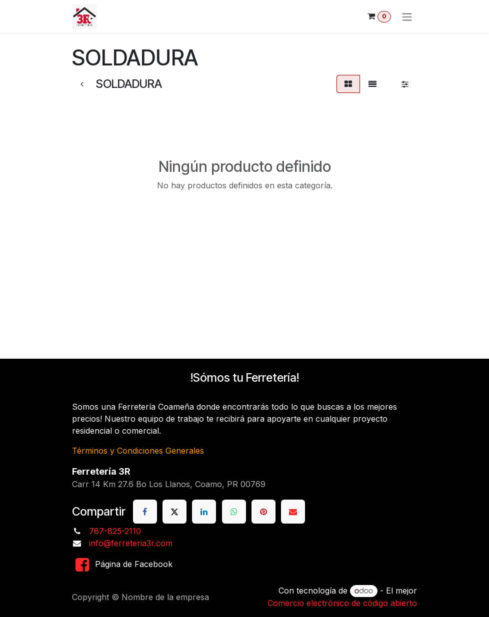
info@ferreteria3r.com (130, 543)
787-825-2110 (115, 531)
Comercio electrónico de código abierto (342, 603)
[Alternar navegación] (407, 16)
